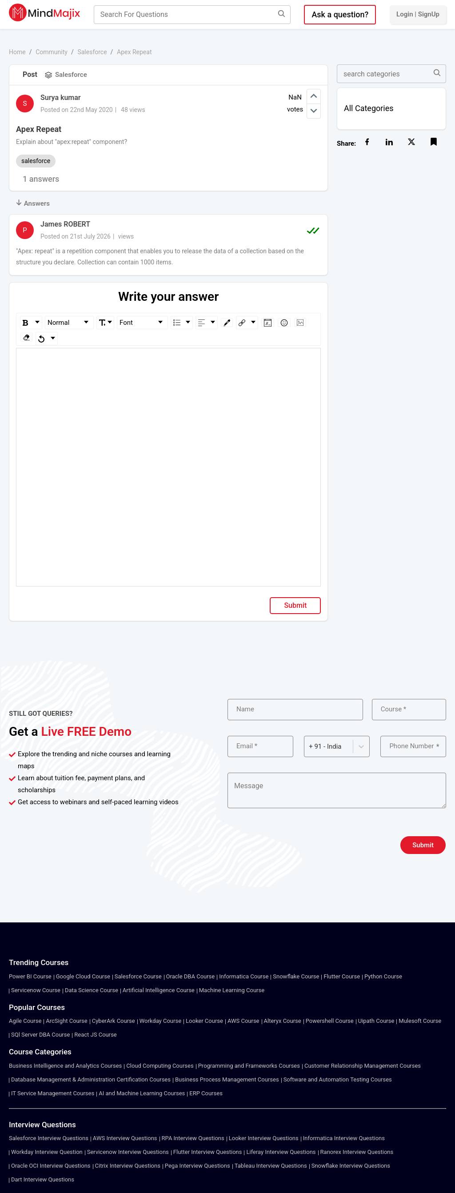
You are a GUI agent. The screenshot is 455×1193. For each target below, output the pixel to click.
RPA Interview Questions (193, 1138)
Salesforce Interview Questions (48, 1138)
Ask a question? (339, 14)
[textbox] (168, 361)
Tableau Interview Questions (271, 1165)
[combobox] (310, 746)
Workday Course (160, 1020)
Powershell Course (330, 1020)
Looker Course (204, 1020)
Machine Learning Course (231, 990)
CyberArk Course (113, 1020)
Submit (295, 605)
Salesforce (92, 52)
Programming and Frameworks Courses (249, 1065)
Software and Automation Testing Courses (337, 1079)
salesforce (35, 160)
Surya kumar (60, 97)
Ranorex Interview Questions (357, 1152)
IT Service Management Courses (52, 1093)
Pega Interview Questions (197, 1165)
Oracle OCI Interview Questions (51, 1165)
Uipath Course (376, 1020)
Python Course (383, 976)
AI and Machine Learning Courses (142, 1093)
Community (52, 52)
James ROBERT (65, 224)
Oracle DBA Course (190, 976)
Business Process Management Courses (227, 1079)
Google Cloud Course (83, 976)
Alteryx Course (282, 1020)
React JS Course (95, 1034)
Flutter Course (341, 976)
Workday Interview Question (47, 1152)
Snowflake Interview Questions (350, 1165)
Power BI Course (30, 976)
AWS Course (243, 1020)
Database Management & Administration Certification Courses (91, 1079)
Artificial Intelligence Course (159, 990)
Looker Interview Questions (264, 1138)
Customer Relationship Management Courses (362, 1065)
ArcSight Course (66, 1020)
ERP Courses (206, 1093)
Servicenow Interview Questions (128, 1152)
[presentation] (295, 845)
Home (17, 52)
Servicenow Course (35, 990)
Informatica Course (243, 976)
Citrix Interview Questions (127, 1165)
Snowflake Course (296, 976)
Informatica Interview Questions (344, 1138)
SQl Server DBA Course (40, 1034)
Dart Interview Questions (42, 1179)
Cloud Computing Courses (159, 1065)
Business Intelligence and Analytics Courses (65, 1065)
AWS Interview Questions (125, 1138)
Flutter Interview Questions (207, 1152)
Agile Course (25, 1020)
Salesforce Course (138, 976)
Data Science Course (91, 990)
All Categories (369, 108)
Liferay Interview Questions (280, 1152)
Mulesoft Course (420, 1020)
